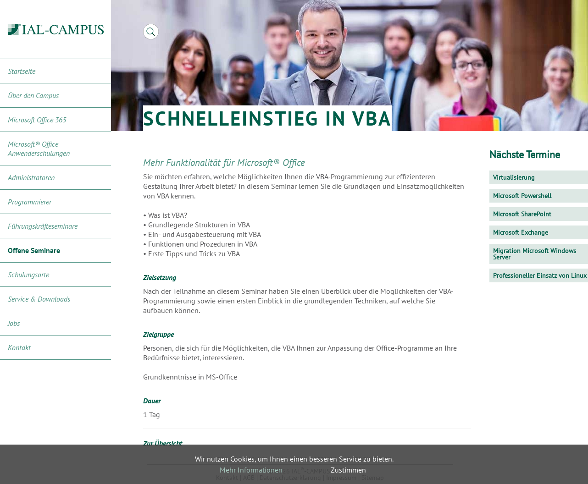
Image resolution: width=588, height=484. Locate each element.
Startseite (21, 71)
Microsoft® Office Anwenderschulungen (39, 148)
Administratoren (31, 177)
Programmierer (29, 201)
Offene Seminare (34, 250)
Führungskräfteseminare (43, 226)
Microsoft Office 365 (37, 119)
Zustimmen (348, 469)
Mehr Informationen (251, 469)
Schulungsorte (28, 274)
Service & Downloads (39, 298)
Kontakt (19, 347)
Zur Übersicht (162, 443)
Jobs (14, 323)
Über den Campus (33, 95)
